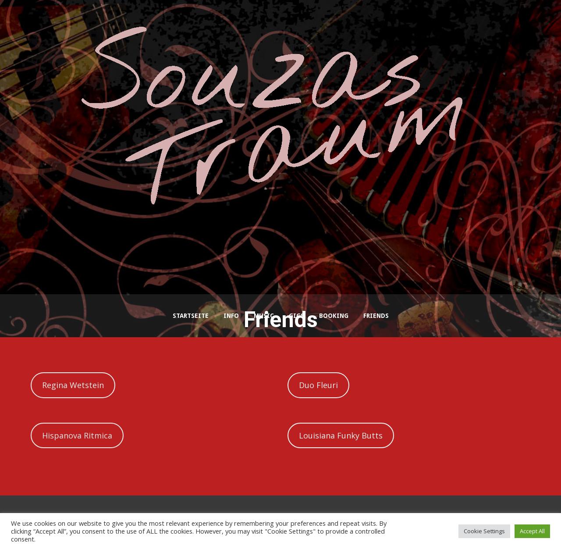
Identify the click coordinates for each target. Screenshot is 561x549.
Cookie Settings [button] (484, 531)
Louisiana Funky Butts (341, 435)
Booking (333, 315)
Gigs (296, 315)
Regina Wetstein (73, 385)
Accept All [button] (532, 531)
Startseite (191, 315)
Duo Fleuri (318, 385)
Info (231, 315)
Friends (376, 315)
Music (264, 315)
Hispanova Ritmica (77, 435)
